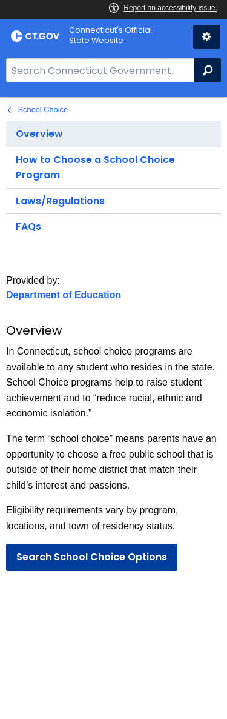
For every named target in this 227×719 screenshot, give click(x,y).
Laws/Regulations (60, 201)
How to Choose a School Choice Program (95, 167)
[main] (113, 408)
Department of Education (63, 295)
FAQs (28, 226)
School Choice (43, 109)
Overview (39, 134)
